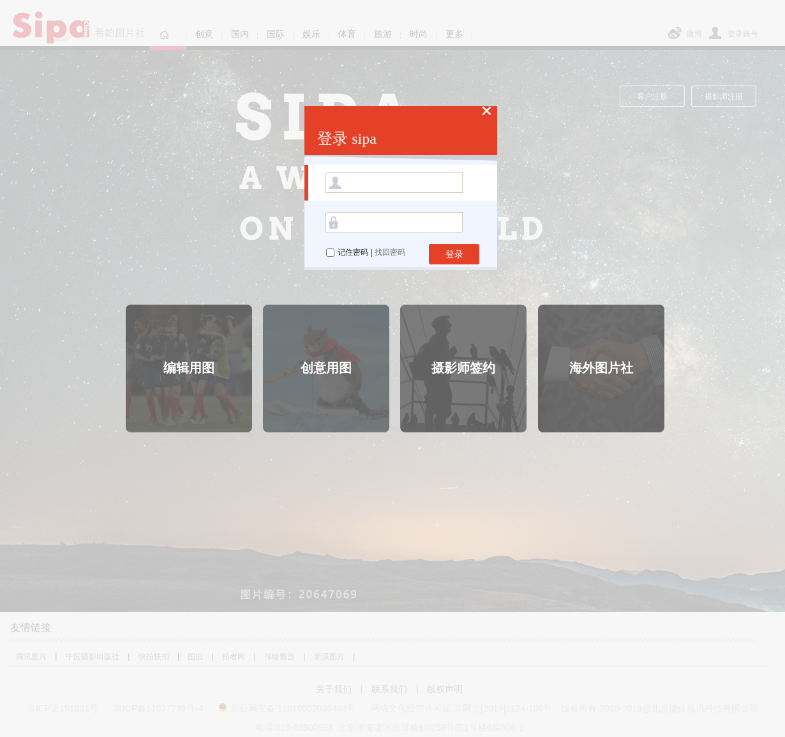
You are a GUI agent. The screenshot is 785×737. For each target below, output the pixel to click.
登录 (454, 254)
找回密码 (390, 252)
